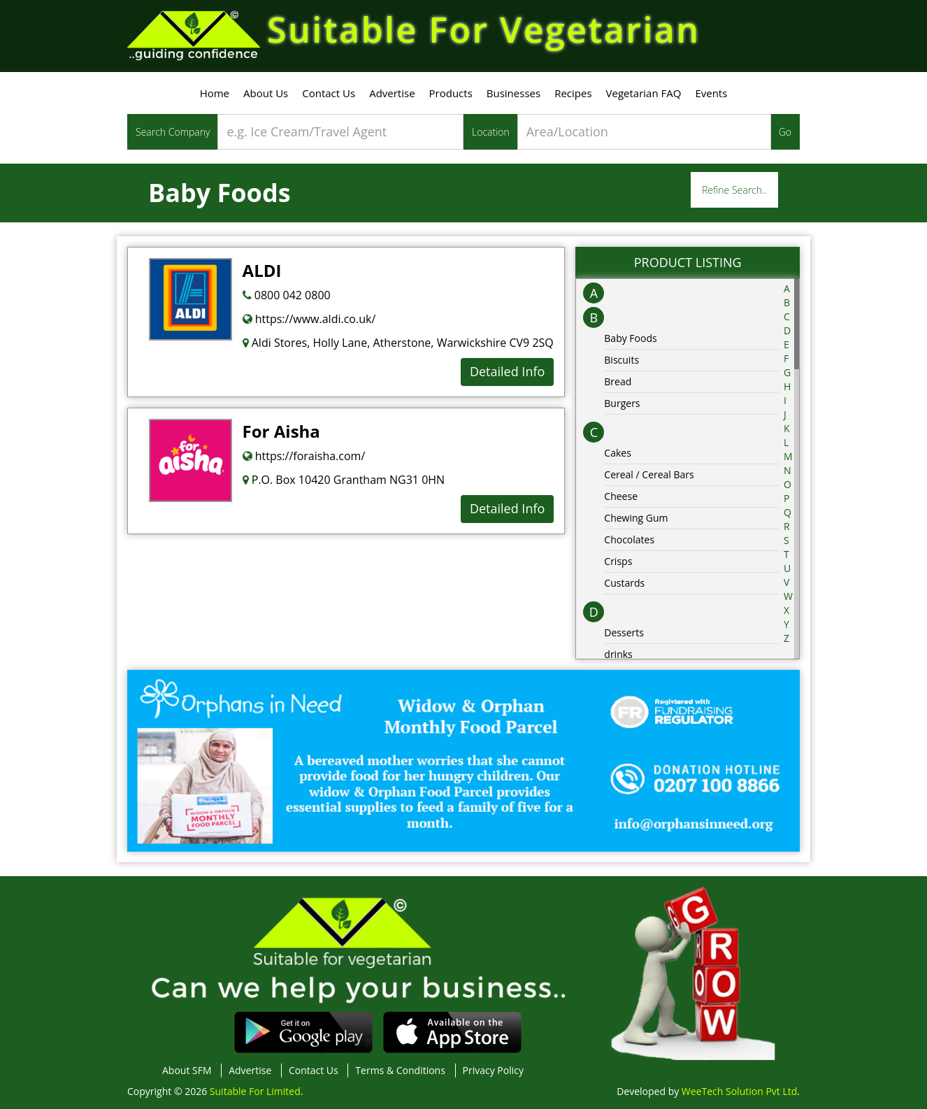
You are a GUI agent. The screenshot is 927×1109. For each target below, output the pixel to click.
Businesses (513, 93)
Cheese (621, 496)
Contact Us (328, 93)
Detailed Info (507, 371)
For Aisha (281, 431)
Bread (617, 381)
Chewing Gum (636, 517)
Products (451, 93)
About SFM (187, 1070)
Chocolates (629, 539)
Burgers (622, 403)
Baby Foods (630, 338)
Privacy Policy (493, 1070)
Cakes (617, 452)
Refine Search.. (734, 189)
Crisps (618, 561)
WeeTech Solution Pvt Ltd (739, 1091)
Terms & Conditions (400, 1070)
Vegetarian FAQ (644, 93)
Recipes (572, 93)
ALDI (262, 270)
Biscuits (621, 359)
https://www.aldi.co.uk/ (309, 319)
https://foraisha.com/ (304, 456)
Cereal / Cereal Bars (649, 474)
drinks (618, 654)
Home (214, 93)
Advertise (392, 93)
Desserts (624, 632)
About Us (265, 93)
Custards (624, 582)
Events (711, 93)
